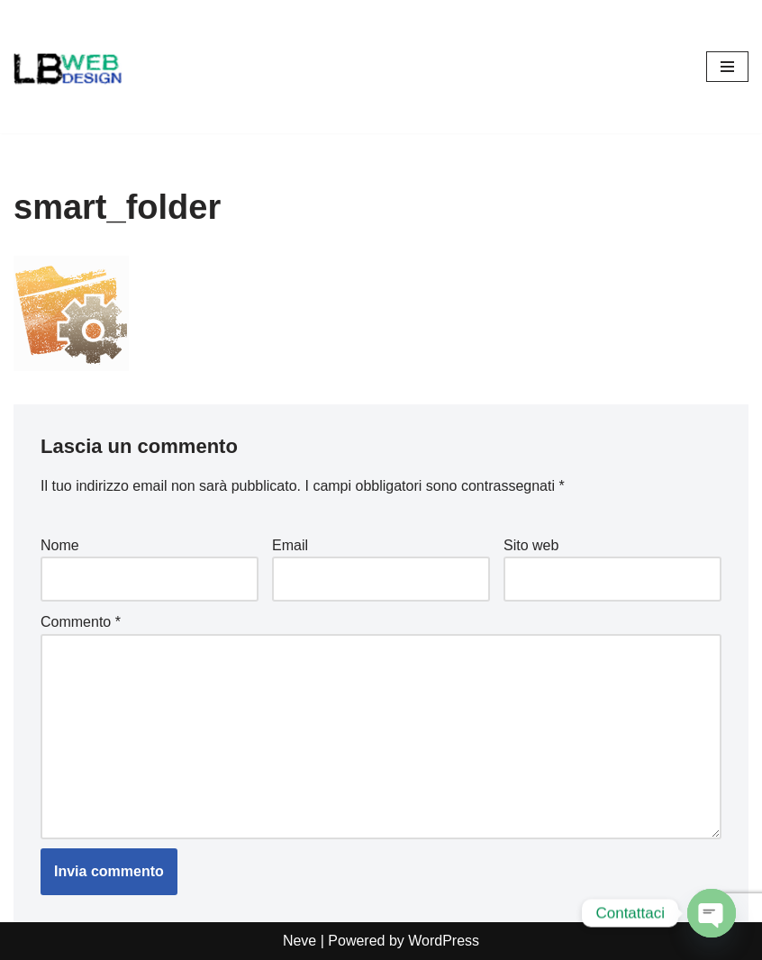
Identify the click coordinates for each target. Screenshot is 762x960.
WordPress (443, 940)
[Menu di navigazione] (727, 66)
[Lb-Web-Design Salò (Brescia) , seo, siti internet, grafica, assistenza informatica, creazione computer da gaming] (68, 67)
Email (290, 545)
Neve (299, 940)
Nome (60, 545)
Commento (81, 621)
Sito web (530, 545)
